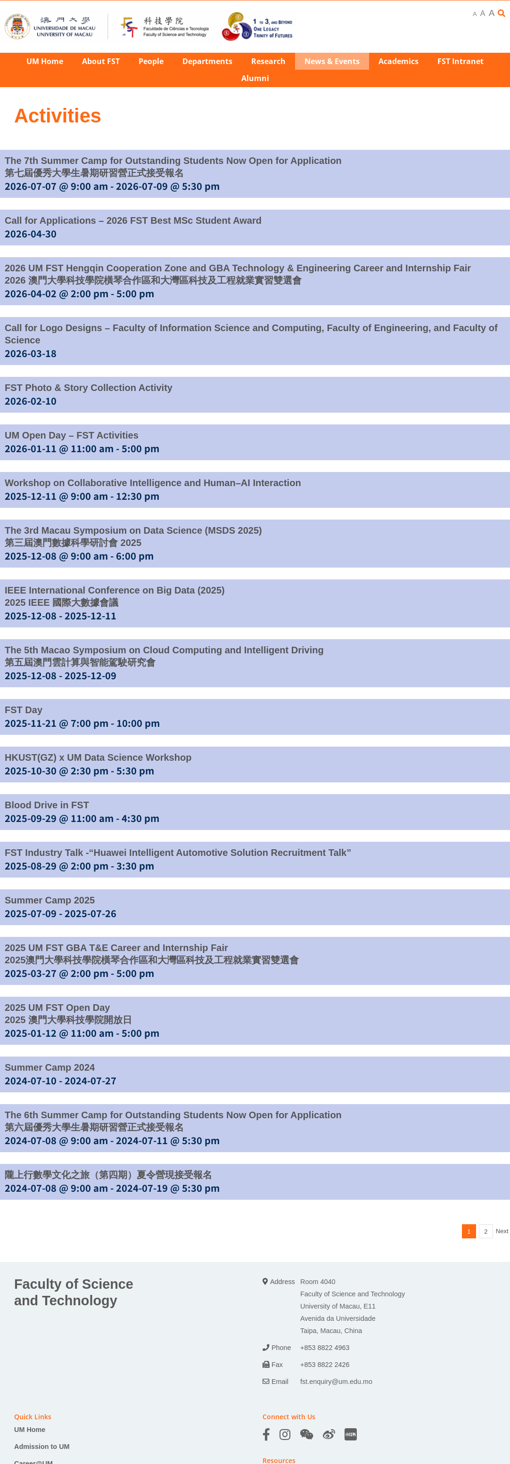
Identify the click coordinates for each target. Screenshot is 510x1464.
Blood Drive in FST (47, 805)
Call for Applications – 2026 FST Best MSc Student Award (133, 220)
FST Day (23, 710)
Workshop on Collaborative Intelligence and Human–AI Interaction (153, 483)
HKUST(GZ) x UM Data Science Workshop (98, 757)
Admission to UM (42, 1446)
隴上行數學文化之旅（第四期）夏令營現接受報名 (108, 1175)
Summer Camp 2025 (50, 900)
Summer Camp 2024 (50, 1067)
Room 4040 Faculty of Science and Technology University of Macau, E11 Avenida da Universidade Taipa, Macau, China (352, 1306)
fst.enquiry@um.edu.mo (336, 1381)
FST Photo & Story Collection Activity (89, 387)
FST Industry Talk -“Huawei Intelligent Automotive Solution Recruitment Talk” (178, 852)
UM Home (29, 1429)
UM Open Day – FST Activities (72, 435)
